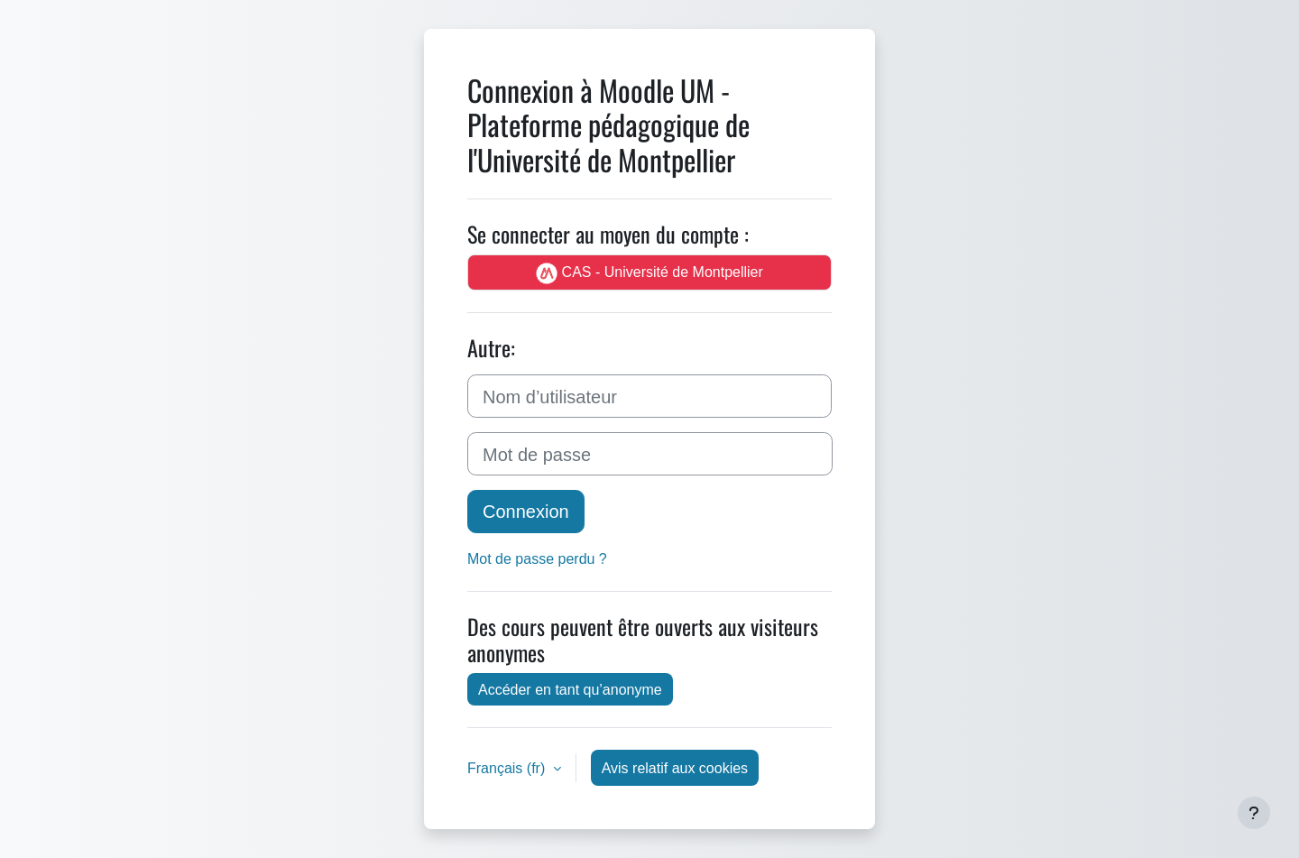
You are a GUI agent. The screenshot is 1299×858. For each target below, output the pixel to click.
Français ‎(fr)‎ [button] (508, 768)
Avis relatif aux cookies (675, 768)
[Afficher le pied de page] (1254, 813)
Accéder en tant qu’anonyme (570, 689)
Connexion (526, 511)
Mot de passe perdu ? (537, 558)
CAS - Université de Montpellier (649, 273)
